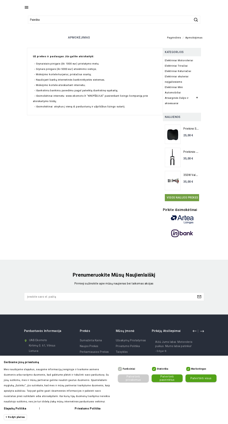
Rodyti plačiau (16, 417)
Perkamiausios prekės (94, 351)
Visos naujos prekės (182, 197)
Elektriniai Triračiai (176, 65)
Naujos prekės (89, 346)
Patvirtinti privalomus (133, 378)
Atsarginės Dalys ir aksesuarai (176, 100)
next (202, 331)
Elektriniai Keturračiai (178, 71)
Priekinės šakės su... (196, 151)
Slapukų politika (15, 408)
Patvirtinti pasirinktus (167, 378)
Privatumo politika (128, 346)
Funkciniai (129, 369)
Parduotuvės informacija (43, 331)
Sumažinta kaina (91, 340)
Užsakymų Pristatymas (131, 340)
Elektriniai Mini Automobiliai (174, 90)
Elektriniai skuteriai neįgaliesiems (177, 79)
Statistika (162, 369)
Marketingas (198, 369)
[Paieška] (114, 20)
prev (194, 331)
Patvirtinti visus (201, 378)
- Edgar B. (161, 351)
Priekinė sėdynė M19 (196, 128)
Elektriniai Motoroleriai (179, 60)
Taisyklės (122, 351)
